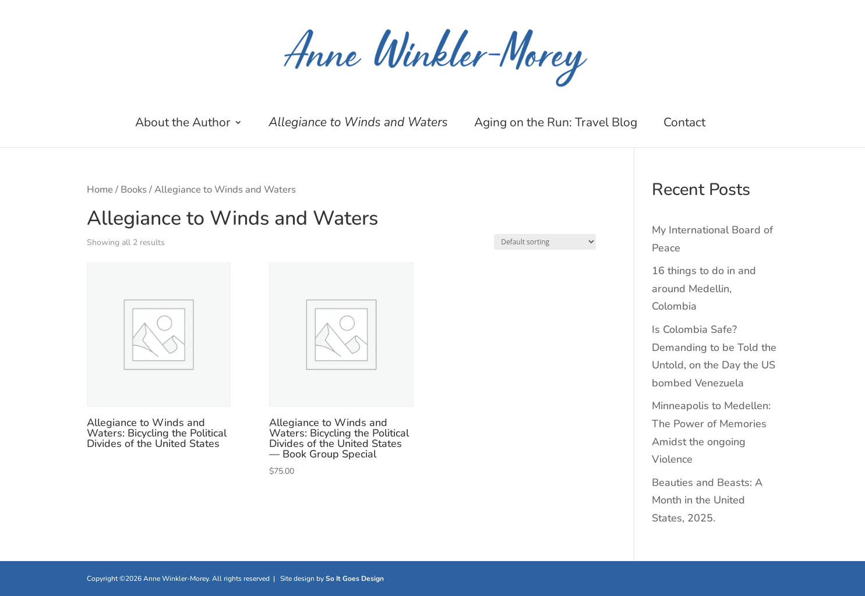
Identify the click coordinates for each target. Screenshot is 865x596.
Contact (684, 124)
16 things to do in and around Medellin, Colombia (704, 288)
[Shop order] (545, 242)
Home (100, 189)
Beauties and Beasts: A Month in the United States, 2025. (707, 500)
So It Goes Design (355, 578)
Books (134, 189)
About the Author (183, 124)
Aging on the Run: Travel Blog (555, 124)
